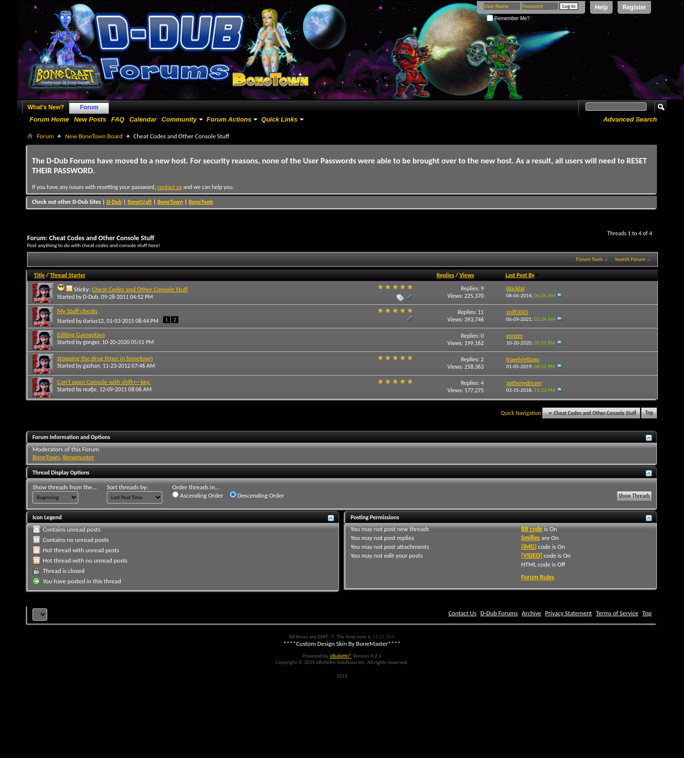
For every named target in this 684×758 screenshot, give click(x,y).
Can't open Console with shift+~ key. (104, 381)
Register (634, 7)
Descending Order (257, 495)
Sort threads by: (127, 487)
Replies (445, 275)
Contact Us (462, 613)
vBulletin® (341, 656)
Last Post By (522, 275)
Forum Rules (537, 577)
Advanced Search (630, 119)
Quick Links (279, 119)
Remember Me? (508, 18)
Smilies (530, 537)
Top (649, 413)
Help (601, 7)
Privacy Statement (568, 613)
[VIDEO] (531, 555)
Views (467, 275)
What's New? (46, 107)
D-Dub (114, 201)
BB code (531, 529)
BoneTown (170, 201)
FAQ (117, 119)
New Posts (90, 119)
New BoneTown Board (94, 136)
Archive (531, 613)
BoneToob (200, 201)
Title (39, 275)
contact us (169, 187)
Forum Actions (229, 119)
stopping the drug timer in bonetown (105, 358)
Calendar (143, 119)
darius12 (93, 320)
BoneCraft (139, 201)
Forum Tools (589, 259)
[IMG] (529, 546)
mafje (90, 389)
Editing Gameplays (81, 334)
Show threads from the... (64, 487)
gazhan (91, 365)
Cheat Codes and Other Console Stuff (140, 289)
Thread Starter (68, 275)
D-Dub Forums (499, 613)
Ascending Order (197, 495)
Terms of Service (617, 613)
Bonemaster (78, 457)
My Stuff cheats (77, 311)
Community (179, 119)
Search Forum (630, 259)
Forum (89, 107)
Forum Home (49, 119)
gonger (91, 342)
